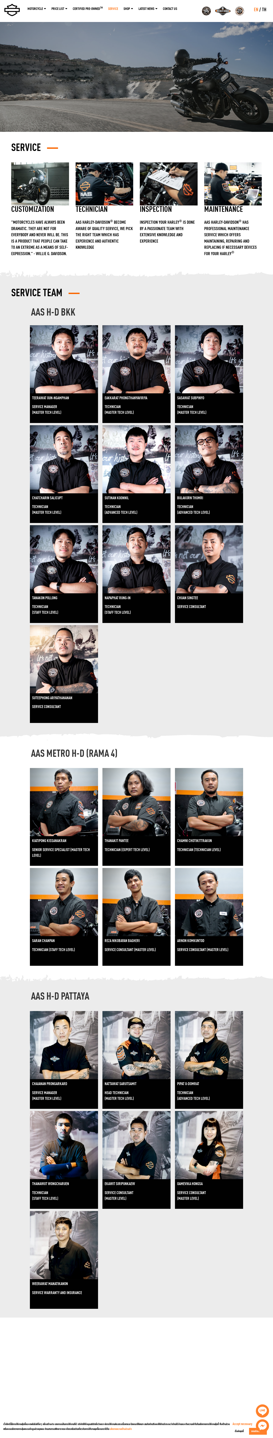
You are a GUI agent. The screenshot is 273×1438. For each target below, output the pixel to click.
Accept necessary (242, 1424)
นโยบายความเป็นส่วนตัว (121, 1429)
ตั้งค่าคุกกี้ (239, 1431)
